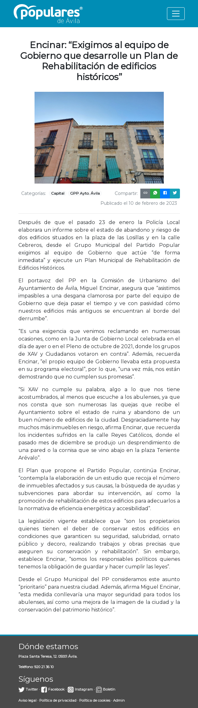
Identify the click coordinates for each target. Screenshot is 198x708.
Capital (57, 193)
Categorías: (33, 193)
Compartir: (126, 193)
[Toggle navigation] (176, 13)
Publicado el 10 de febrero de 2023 (138, 203)
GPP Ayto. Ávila (85, 193)
